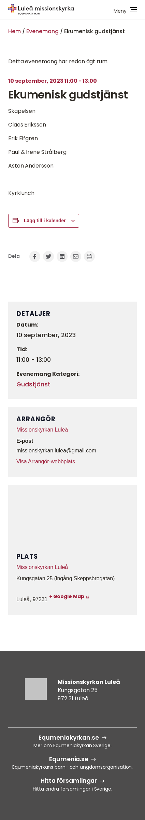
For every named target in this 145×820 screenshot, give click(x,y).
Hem (14, 31)
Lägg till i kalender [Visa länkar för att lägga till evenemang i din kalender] (45, 220)
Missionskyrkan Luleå (42, 430)
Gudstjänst (33, 384)
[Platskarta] (72, 518)
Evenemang (42, 31)
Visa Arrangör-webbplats (45, 461)
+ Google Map (66, 596)
